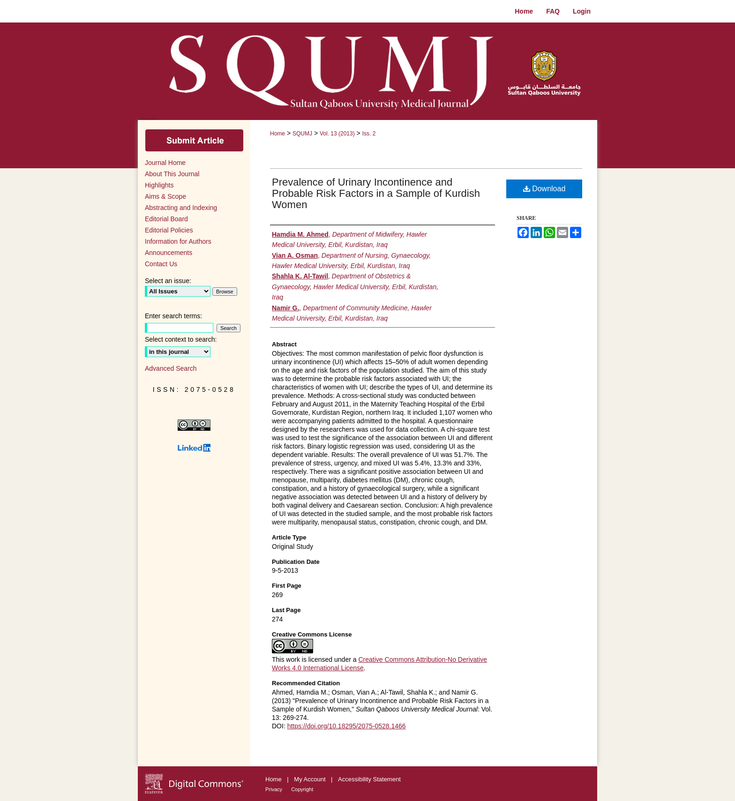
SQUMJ (302, 133)
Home (277, 133)
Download (544, 189)
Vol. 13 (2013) (337, 133)
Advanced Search (171, 368)
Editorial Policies (169, 230)
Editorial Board (166, 219)
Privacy (274, 789)
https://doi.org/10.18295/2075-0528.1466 (346, 726)
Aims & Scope (165, 196)
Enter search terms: (173, 316)
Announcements (168, 252)
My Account (310, 779)
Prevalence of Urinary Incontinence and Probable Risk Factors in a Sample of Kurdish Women (376, 193)
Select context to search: (181, 339)
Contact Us (161, 264)
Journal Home (165, 162)
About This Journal (172, 174)
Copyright (302, 789)
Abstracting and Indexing (181, 207)
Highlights (159, 185)
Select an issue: (168, 280)
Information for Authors (178, 241)
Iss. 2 (369, 133)
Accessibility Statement (369, 779)
